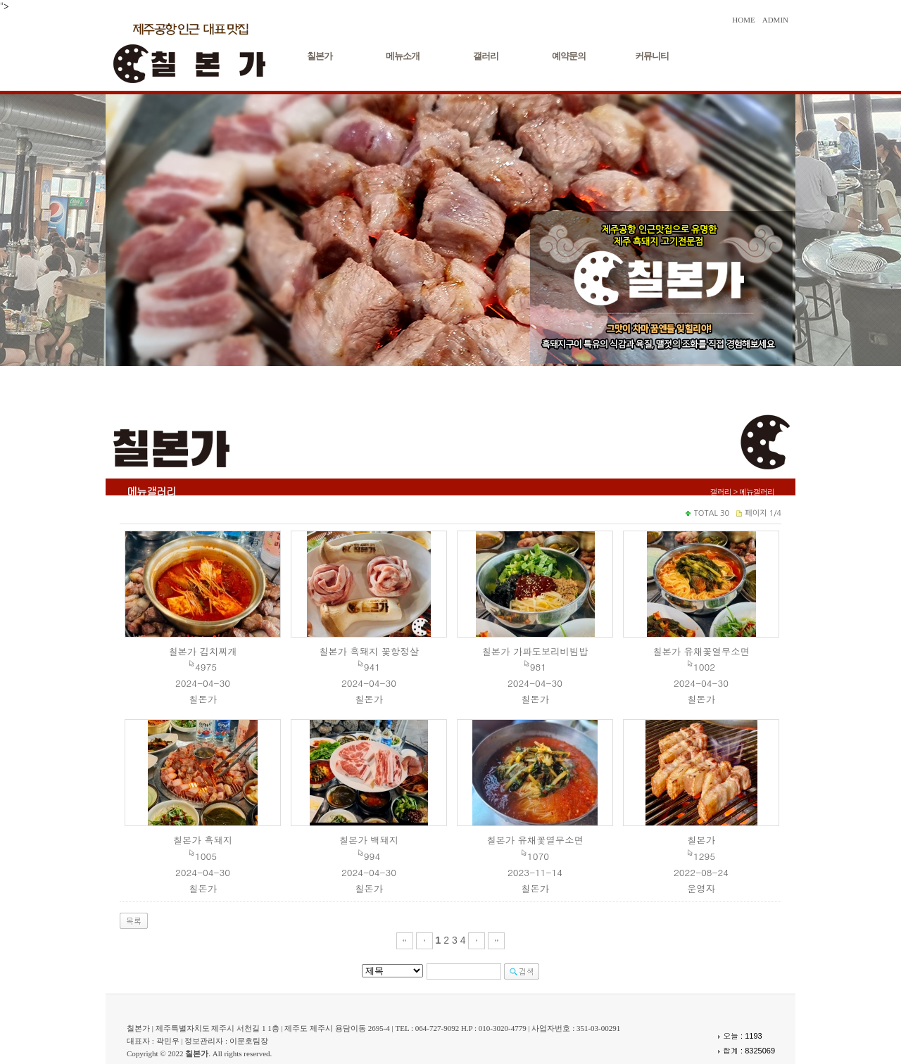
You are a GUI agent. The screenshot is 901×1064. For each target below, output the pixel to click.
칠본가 (319, 56)
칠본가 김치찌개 (202, 651)
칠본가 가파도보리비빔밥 (534, 651)
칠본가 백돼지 (368, 840)
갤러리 (485, 56)
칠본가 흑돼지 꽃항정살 (369, 651)
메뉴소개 (403, 56)
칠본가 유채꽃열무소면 (701, 651)
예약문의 (569, 56)
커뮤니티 (652, 56)
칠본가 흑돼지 (202, 840)
